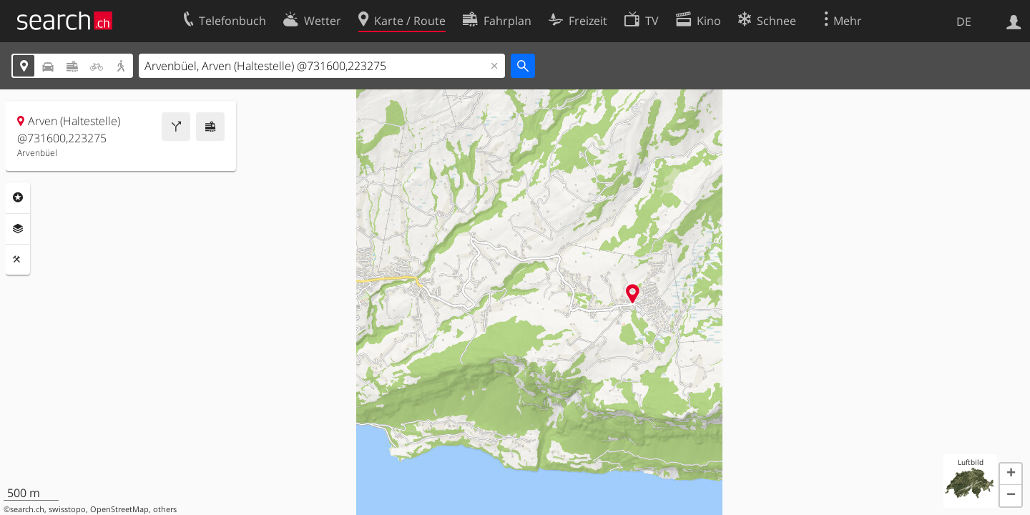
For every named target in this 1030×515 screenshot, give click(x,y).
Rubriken (18, 197)
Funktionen (18, 260)
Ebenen (18, 229)
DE (963, 21)
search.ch (27, 509)
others (165, 509)
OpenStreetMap (119, 509)
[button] (1010, 474)
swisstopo (67, 509)
